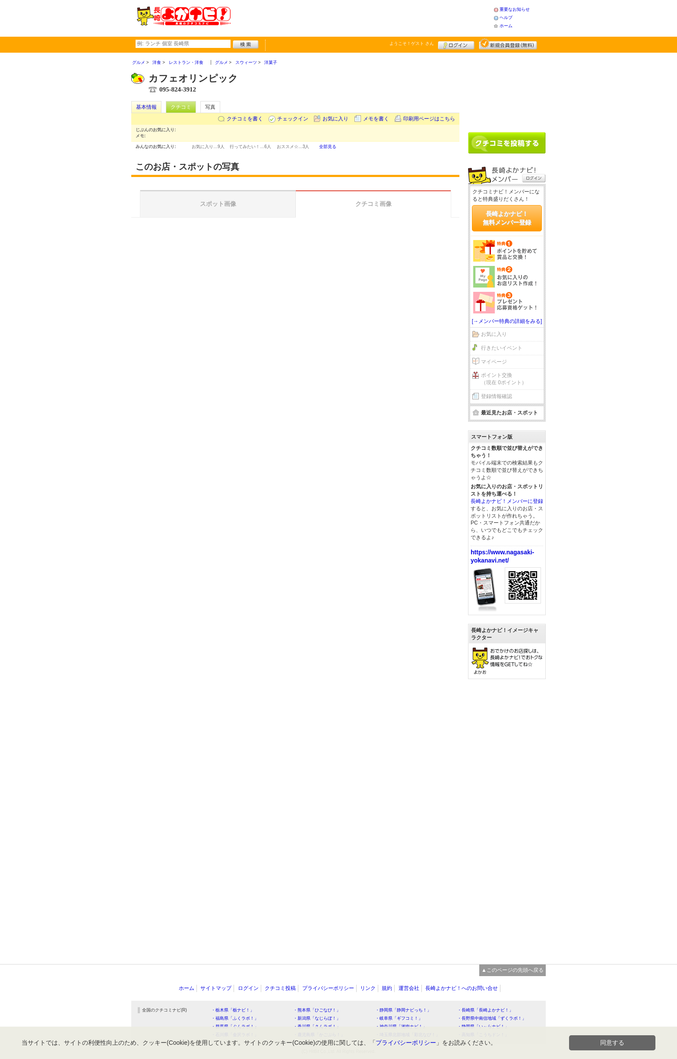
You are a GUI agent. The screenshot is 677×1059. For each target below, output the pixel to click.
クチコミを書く (245, 119)
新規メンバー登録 (508, 44)
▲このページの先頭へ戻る (512, 970)
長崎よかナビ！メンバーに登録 (507, 501)
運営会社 (409, 988)
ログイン (456, 44)
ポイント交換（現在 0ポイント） (504, 379)
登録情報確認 (496, 396)
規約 (387, 988)
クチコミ (181, 107)
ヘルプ (506, 17)
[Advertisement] (362, 17)
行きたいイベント (501, 348)
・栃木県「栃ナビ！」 (232, 1010)
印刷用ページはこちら (429, 119)
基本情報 (146, 107)
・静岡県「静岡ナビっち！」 (403, 1010)
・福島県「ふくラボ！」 (235, 1018)
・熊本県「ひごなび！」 (317, 1010)
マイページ (494, 362)
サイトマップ (215, 988)
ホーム (506, 25)
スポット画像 (218, 203)
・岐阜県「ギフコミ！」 (399, 1018)
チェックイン (292, 119)
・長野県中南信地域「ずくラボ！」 (491, 1018)
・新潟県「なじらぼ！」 (317, 1018)
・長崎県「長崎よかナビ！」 (485, 1010)
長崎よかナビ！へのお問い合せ (461, 988)
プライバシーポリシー (328, 988)
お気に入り (335, 119)
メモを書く (376, 119)
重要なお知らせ (515, 9)
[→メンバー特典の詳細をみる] (507, 321)
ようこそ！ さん (411, 43)
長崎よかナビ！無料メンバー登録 (507, 218)
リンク (368, 988)
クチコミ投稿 (280, 988)
